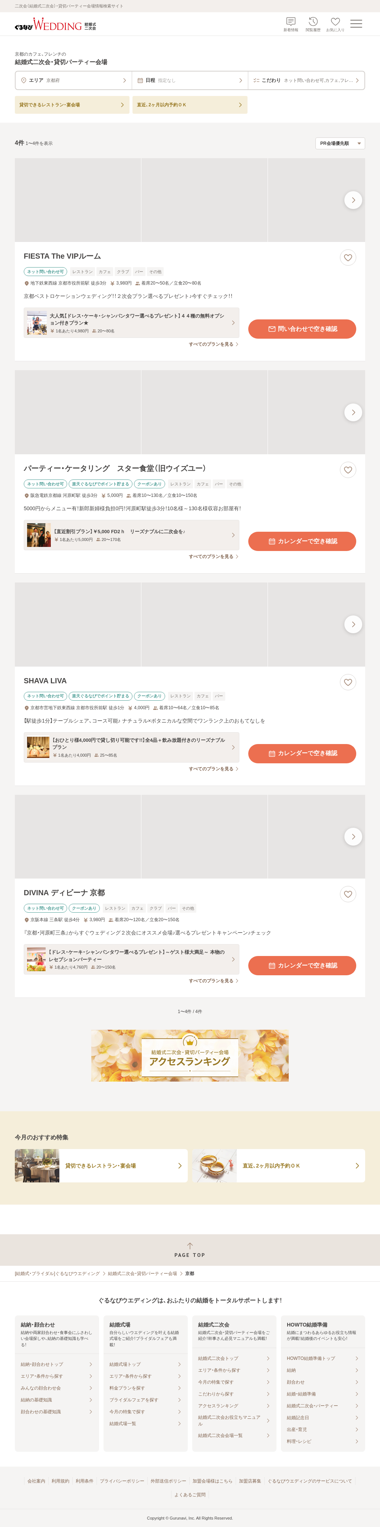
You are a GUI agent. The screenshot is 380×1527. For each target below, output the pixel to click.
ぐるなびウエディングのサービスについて (310, 1481)
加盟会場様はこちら (213, 1481)
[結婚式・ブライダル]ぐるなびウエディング (57, 1273)
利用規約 (60, 1481)
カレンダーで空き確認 (302, 541)
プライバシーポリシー (122, 1481)
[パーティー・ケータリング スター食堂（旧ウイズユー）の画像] (190, 412)
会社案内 (36, 1481)
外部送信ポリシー (168, 1481)
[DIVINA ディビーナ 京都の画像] (190, 837)
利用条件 (85, 1481)
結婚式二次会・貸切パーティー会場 (142, 1273)
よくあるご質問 (190, 1494)
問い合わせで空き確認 (302, 329)
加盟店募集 (250, 1481)
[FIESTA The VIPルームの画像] (190, 200)
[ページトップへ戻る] (190, 1250)
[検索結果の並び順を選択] (340, 143)
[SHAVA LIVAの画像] (190, 624)
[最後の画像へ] (353, 200)
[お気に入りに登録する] (348, 257)
